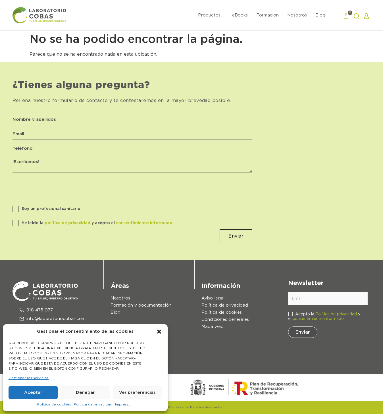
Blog (320, 15)
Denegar (85, 392)
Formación (267, 15)
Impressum (124, 404)
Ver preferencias (137, 392)
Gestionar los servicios (29, 378)
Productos (209, 15)
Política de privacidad (93, 404)
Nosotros (297, 15)
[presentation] (56, 187)
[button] (159, 331)
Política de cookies (54, 404)
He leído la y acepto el (97, 223)
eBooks (240, 15)
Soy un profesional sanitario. (52, 209)
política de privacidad (67, 223)
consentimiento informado (144, 223)
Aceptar (33, 392)
